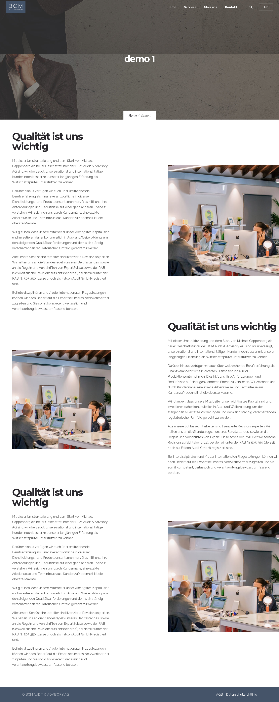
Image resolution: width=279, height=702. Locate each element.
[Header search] (251, 6)
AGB (219, 694)
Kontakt (231, 7)
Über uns (210, 7)
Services (190, 7)
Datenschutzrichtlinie (241, 694)
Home (172, 7)
